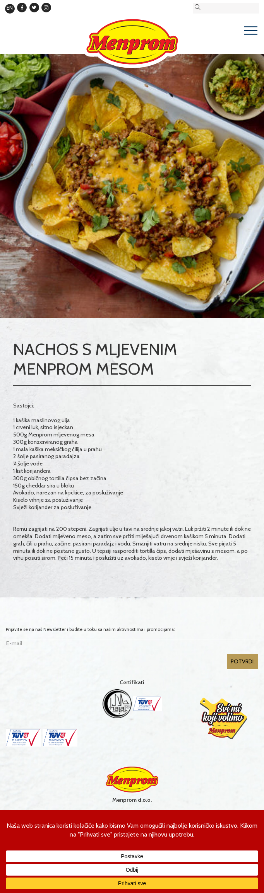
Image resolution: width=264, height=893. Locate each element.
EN (10, 8)
